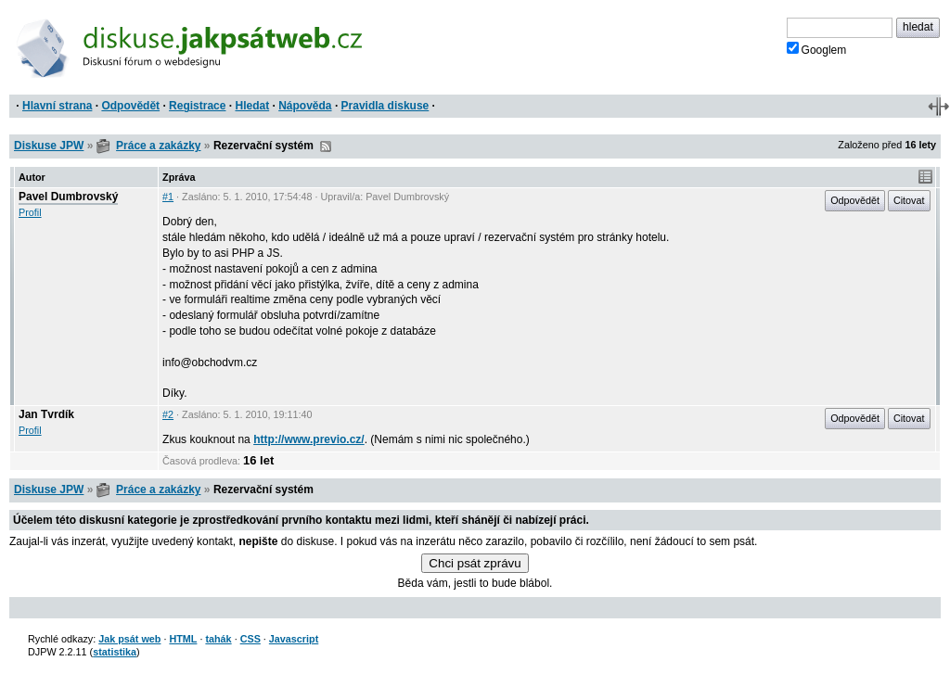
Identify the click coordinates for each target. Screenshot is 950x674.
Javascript (293, 638)
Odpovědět (130, 105)
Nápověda (304, 105)
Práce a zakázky (158, 145)
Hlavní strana (57, 105)
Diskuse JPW (48, 145)
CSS (250, 638)
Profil (30, 212)
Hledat (252, 105)
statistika (114, 651)
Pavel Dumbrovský (68, 196)
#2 (167, 414)
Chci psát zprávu (474, 563)
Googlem (817, 49)
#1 (167, 196)
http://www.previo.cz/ (309, 439)
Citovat (909, 200)
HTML (183, 638)
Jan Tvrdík (46, 414)
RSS (325, 146)
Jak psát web (129, 638)
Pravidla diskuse (385, 105)
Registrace (197, 105)
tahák (218, 638)
